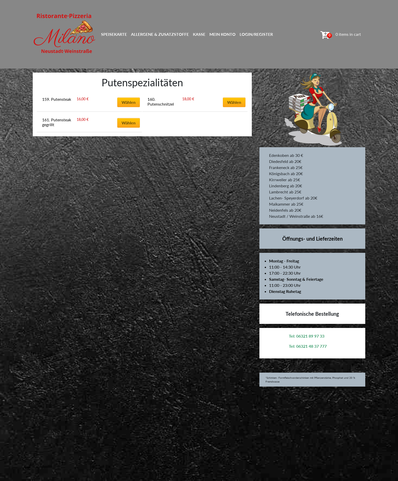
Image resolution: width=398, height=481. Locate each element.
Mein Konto (222, 34)
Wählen (129, 102)
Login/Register (256, 34)
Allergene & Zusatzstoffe (160, 34)
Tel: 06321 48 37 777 (308, 346)
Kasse (199, 34)
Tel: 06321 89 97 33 (306, 336)
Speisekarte (114, 34)
